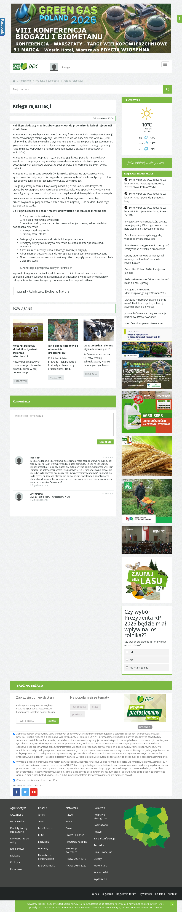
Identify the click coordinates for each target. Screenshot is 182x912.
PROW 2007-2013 (76, 858)
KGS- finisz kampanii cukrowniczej (143, 323)
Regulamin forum (126, 893)
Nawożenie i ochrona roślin (46, 856)
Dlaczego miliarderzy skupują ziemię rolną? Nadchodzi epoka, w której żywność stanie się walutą (145, 303)
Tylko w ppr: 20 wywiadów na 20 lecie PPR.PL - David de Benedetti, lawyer (145, 197)
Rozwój (98, 831)
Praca (69, 821)
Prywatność (145, 893)
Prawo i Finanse (75, 835)
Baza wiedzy (17, 821)
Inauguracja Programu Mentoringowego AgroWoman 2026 (145, 291)
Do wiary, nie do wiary (19, 840)
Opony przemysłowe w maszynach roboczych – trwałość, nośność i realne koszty (144, 259)
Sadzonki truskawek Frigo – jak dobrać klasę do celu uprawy (146, 281)
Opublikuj (105, 442)
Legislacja (43, 841)
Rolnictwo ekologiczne (100, 816)
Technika (99, 845)
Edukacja (15, 855)
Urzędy (98, 858)
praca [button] (95, 706)
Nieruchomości (46, 865)
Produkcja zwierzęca (47, 80)
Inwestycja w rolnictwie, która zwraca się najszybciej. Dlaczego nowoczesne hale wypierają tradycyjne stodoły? (146, 225)
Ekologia (15, 862)
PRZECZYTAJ (20, 381)
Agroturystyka (18, 808)
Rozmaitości (101, 825)
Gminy (41, 814)
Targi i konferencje (104, 838)
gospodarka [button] (79, 706)
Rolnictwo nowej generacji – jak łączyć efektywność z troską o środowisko (146, 247)
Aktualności (16, 814)
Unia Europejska (103, 852)
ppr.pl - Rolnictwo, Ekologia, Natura (43, 291)
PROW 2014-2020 (76, 865)
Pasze (69, 814)
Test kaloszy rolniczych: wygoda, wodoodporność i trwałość (143, 237)
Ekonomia (16, 869)
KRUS (41, 835)
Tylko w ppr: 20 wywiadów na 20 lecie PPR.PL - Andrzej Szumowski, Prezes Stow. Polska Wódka (145, 183)
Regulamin (107, 893)
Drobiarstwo (17, 848)
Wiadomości (101, 872)
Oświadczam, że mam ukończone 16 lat (35, 780)
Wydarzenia (100, 879)
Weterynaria (101, 865)
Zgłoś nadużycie (39, 485)
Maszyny (43, 848)
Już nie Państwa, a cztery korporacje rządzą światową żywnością (145, 315)
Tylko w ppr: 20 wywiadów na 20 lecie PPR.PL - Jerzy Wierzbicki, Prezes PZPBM (146, 211)
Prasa (69, 828)
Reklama (160, 893)
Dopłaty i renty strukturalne (18, 829)
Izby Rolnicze (45, 828)
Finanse (42, 808)
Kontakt (172, 893)
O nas (95, 893)
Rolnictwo (25, 80)
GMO (41, 821)
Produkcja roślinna (76, 841)
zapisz (52, 720)
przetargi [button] (77, 714)
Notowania (72, 808)
